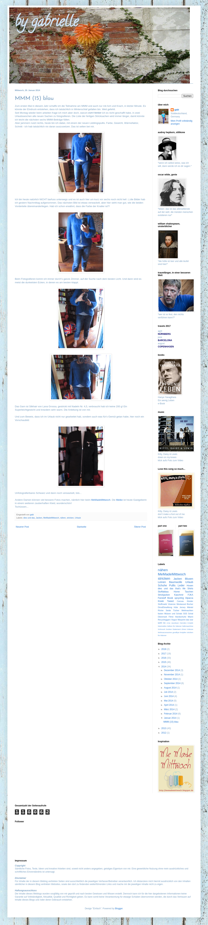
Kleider (190, 601)
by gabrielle (46, 22)
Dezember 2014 (172, 670)
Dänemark (162, 617)
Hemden (183, 623)
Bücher (190, 604)
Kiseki (161, 601)
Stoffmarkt (162, 604)
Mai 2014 (169, 700)
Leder (181, 585)
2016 (164, 658)
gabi (176, 109)
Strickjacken (164, 595)
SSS (185, 613)
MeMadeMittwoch (100, 499)
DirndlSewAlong (165, 607)
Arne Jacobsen (173, 623)
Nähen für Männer (174, 626)
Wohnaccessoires (165, 632)
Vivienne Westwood (177, 604)
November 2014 (172, 674)
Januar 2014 (170, 718)
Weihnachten (187, 610)
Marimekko (162, 626)
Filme (171, 617)
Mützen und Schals (173, 613)
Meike (119, 499)
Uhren (183, 629)
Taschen (189, 591)
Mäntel (190, 607)
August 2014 (170, 687)
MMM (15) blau (170, 722)
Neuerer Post (22, 527)
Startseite (81, 527)
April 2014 (169, 705)
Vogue (174, 620)
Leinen (162, 582)
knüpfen (183, 632)
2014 (164, 666)
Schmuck (161, 629)
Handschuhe (180, 617)
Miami (190, 617)
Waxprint (181, 620)
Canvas (180, 601)
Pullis (172, 585)
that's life (180, 588)
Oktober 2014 (171, 679)
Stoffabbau (163, 591)
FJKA (190, 595)
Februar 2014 (171, 713)
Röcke (161, 610)
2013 (164, 728)
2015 (164, 662)
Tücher (176, 610)
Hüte (176, 607)
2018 (164, 649)
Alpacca (189, 598)
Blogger (119, 908)
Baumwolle (175, 582)
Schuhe (162, 585)
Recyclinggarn (164, 620)
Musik (170, 598)
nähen (63, 518)
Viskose (190, 629)
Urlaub (78, 518)
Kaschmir (178, 595)
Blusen (189, 578)
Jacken (39, 518)
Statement (177, 629)
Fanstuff (162, 598)
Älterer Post (140, 527)
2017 (164, 653)
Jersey (183, 607)
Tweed (170, 601)
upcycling (179, 598)
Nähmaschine (187, 626)
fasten (160, 613)
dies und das (29, 518)
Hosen (190, 585)
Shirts (190, 588)
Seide (168, 610)
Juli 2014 (168, 692)
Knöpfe (190, 623)
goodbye (176, 632)
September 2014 (172, 683)
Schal (190, 613)
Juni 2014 (169, 696)
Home (177, 591)
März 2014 (169, 709)
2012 (164, 732)
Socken (169, 629)
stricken (70, 518)
